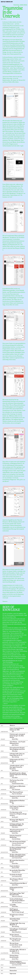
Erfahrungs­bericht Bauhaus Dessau (17, 801)
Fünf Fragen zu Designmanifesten (14, 909)
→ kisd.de (5, 703)
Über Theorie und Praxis (16, 792)
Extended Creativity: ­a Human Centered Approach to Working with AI (18, 774)
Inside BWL (13, 905)
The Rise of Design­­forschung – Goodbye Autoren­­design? (18, 855)
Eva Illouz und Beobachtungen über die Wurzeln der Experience (18, 849)
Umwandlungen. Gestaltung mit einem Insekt (18, 929)
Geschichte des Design (16, 874)
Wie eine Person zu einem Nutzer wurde (16, 944)
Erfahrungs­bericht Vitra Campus (16, 888)
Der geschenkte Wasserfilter (17, 870)
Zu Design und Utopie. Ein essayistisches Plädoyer (17, 824)
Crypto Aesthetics (14, 866)
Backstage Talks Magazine (17, 820)
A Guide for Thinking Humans (18, 963)
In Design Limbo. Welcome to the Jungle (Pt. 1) (18, 950)
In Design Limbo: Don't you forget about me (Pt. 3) (17, 754)
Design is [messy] (14, 935)
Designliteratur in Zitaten (17, 915)
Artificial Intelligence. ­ (16, 961)
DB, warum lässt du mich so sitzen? (17, 861)
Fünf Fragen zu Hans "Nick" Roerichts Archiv (17, 893)
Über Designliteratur (15, 939)
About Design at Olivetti (16, 879)
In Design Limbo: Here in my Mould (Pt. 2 (17, 924)
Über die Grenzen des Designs (18, 841)
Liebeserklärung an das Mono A (18, 883)
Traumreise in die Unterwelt (17, 796)
